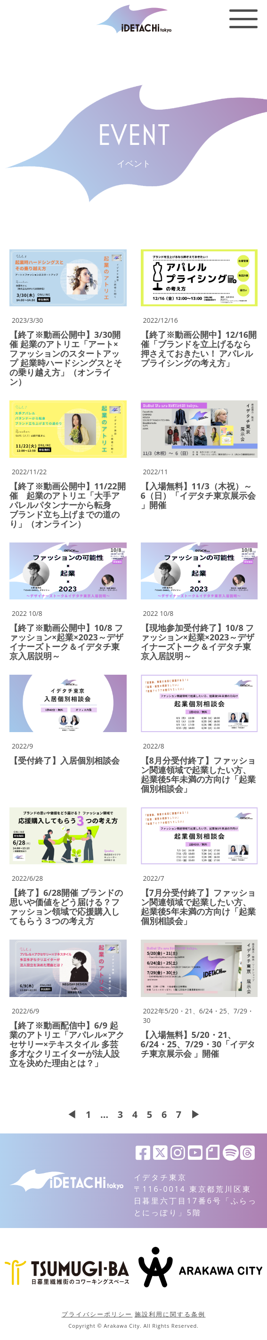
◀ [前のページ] (71, 1114)
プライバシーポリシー (97, 1314)
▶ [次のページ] (196, 1114)
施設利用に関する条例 (170, 1314)
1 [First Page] (87, 1114)
